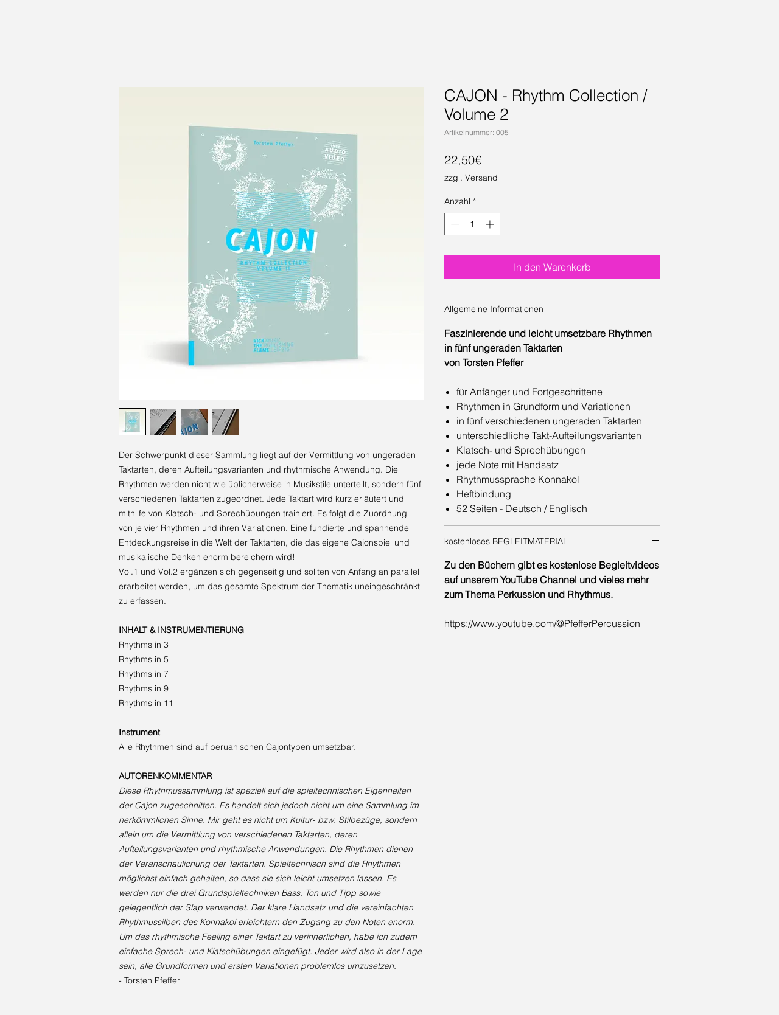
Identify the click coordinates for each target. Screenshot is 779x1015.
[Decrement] (453, 224)
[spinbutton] (472, 224)
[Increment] (490, 224)
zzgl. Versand (471, 177)
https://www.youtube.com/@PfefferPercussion (542, 623)
